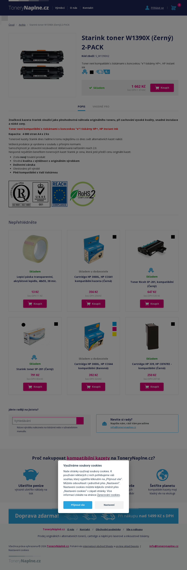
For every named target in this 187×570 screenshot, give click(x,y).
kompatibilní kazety (88, 458)
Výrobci (59, 8)
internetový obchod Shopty (98, 546)
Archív (22, 24)
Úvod (11, 24)
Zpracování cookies (108, 495)
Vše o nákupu (134, 529)
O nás (73, 8)
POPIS (81, 106)
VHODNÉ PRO (101, 106)
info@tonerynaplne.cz (123, 427)
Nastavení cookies (19, 550)
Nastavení (109, 505)
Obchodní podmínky (108, 529)
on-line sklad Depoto (127, 546)
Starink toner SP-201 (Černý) (35, 369)
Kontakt (88, 8)
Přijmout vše (78, 505)
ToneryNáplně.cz (58, 546)
